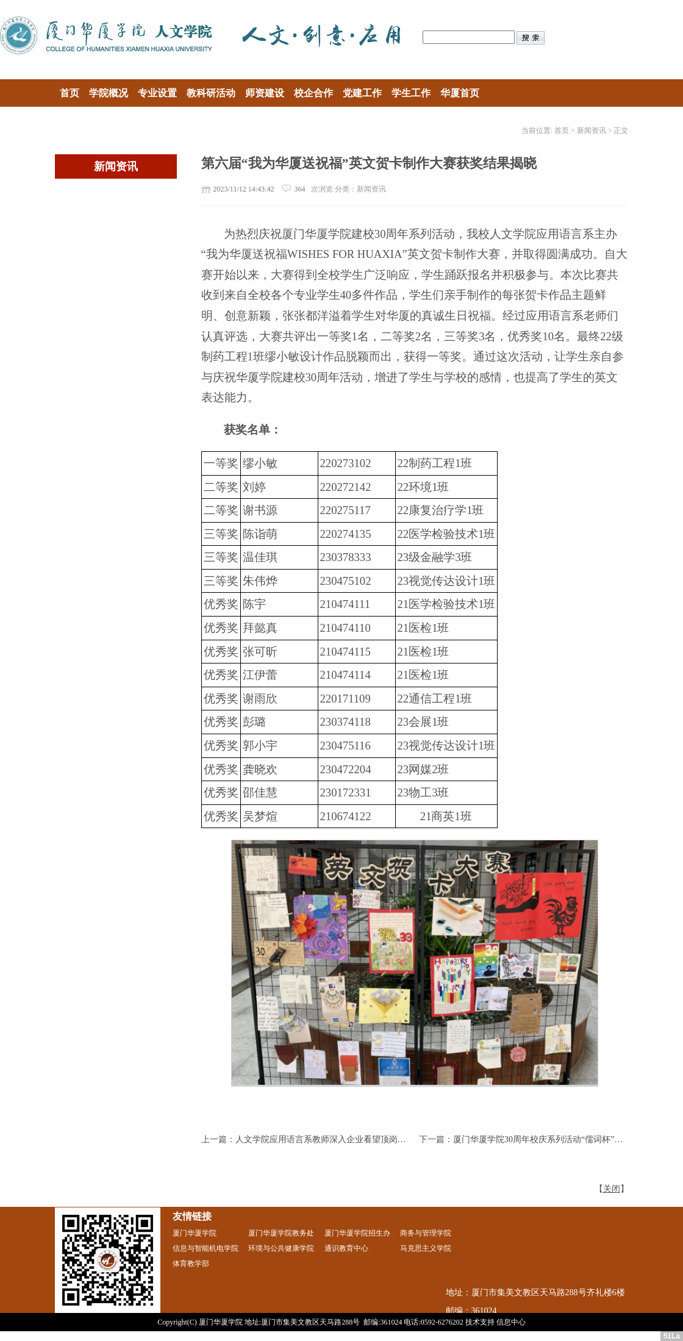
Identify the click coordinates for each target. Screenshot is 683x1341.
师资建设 (264, 93)
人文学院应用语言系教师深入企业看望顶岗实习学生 (333, 1139)
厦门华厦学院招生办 (357, 1233)
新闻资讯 (591, 130)
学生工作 (411, 93)
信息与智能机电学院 (205, 1248)
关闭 (611, 1188)
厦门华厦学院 (194, 1233)
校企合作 (313, 93)
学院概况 (108, 93)
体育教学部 (191, 1263)
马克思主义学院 (425, 1248)
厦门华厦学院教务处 (281, 1233)
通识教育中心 (346, 1248)
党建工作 (362, 93)
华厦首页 (459, 93)
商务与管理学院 (425, 1233)
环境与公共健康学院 (281, 1248)
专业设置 (157, 93)
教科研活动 (211, 93)
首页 (69, 93)
